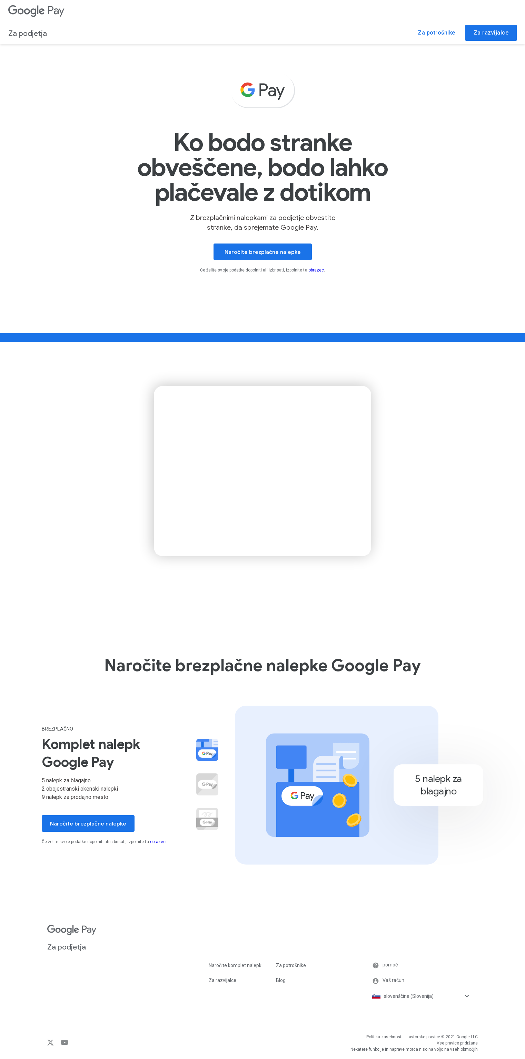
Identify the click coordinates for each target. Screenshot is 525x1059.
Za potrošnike (291, 965)
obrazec (316, 270)
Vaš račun (388, 980)
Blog (281, 980)
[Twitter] (51, 1044)
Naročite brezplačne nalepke (263, 252)
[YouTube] (62, 1044)
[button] (207, 819)
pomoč (385, 965)
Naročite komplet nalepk (235, 965)
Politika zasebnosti (384, 1036)
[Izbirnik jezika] (431, 996)
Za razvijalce (222, 980)
